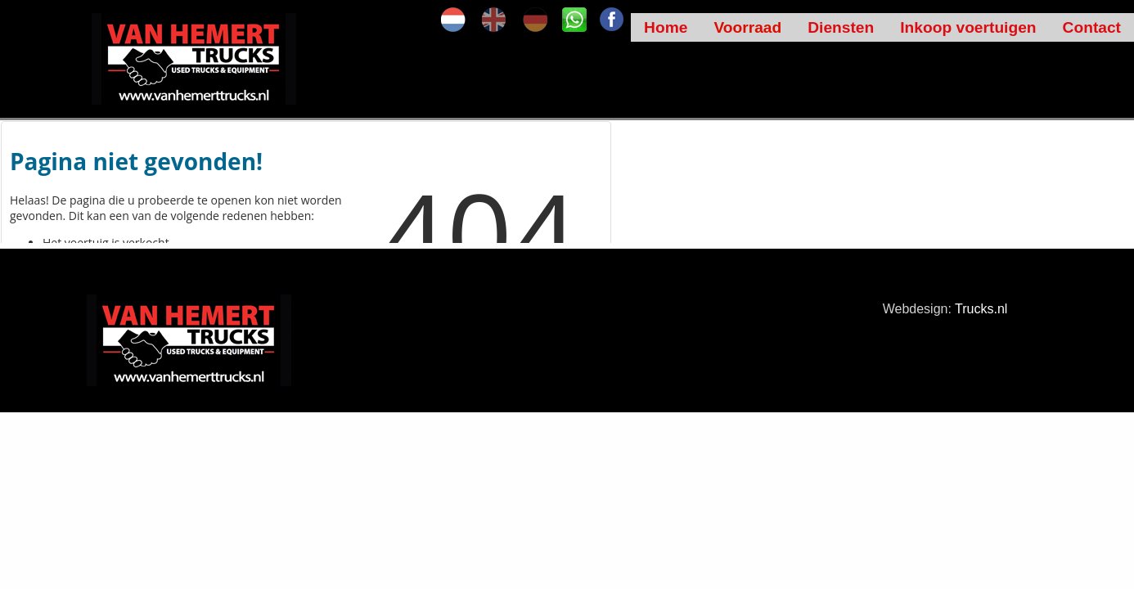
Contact (1092, 27)
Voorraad (747, 27)
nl (453, 19)
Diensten (841, 27)
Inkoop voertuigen (968, 27)
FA (612, 19)
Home (665, 27)
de (535, 19)
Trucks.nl (981, 309)
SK (574, 19)
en (494, 19)
